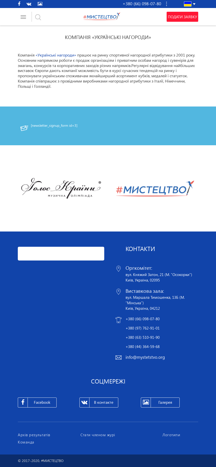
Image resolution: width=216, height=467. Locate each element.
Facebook (34, 402)
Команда (26, 442)
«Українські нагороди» (56, 55)
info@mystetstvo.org (145, 357)
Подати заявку (182, 16)
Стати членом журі (97, 434)
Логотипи (171, 434)
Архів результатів (34, 434)
